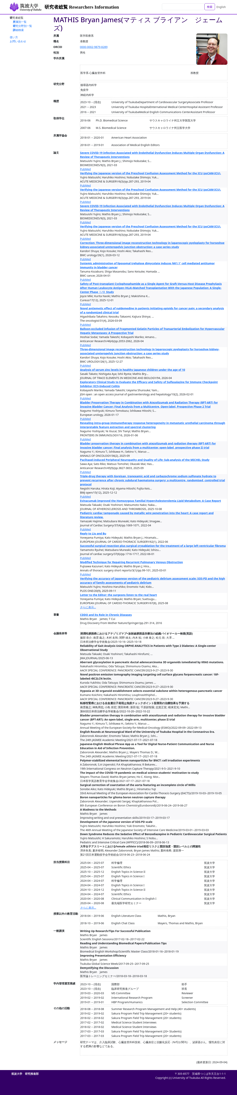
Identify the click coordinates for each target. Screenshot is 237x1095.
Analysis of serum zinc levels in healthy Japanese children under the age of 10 (132, 370)
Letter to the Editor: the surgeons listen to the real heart (118, 595)
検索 (209, 7)
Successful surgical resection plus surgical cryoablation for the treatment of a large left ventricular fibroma (153, 546)
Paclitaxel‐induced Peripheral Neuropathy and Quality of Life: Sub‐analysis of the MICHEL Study (144, 460)
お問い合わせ (18, 41)
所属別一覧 (20, 22)
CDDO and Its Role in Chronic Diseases (106, 615)
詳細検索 (18, 30)
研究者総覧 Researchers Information (81, 7)
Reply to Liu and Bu (93, 533)
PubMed (85, 169)
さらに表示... (88, 607)
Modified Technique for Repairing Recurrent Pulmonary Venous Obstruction (131, 562)
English (221, 7)
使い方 (14, 37)
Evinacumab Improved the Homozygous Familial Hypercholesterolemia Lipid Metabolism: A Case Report (150, 501)
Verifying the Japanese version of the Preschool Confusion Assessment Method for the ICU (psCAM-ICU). (150, 173)
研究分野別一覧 (22, 26)
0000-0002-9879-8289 (94, 47)
